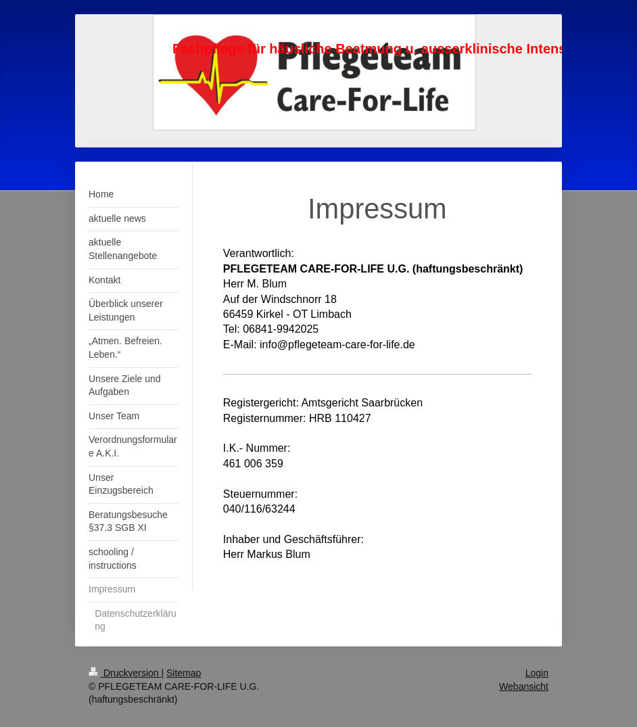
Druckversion (125, 672)
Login (536, 672)
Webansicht (523, 686)
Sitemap (183, 672)
